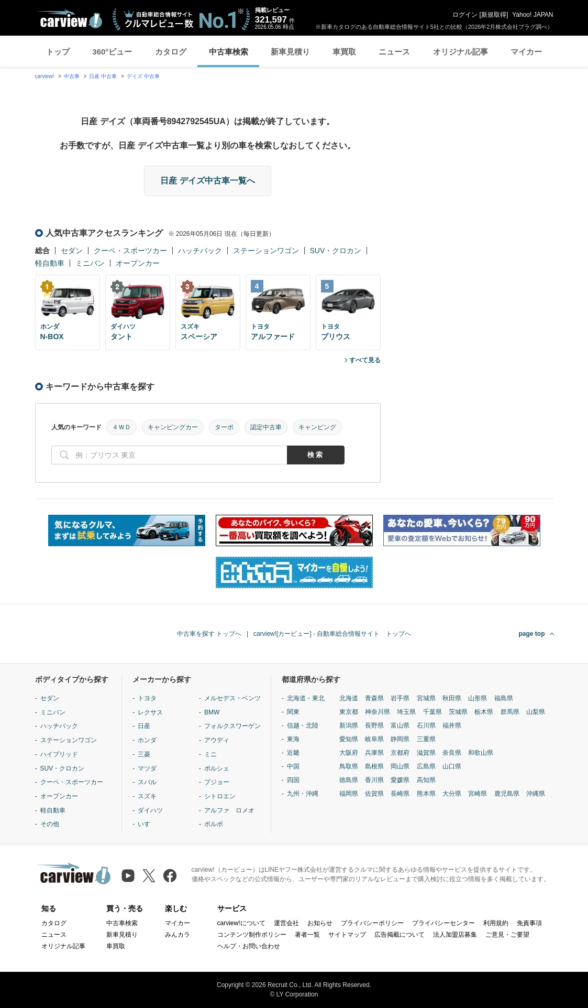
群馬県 (510, 712)
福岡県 (348, 793)
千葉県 (432, 712)
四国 (293, 780)
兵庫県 (374, 752)
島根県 (374, 766)
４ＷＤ (121, 427)
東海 (293, 739)
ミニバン (90, 263)
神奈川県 (377, 712)
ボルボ (213, 824)
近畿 (293, 752)
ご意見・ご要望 (507, 934)
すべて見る (365, 360)
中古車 (72, 76)
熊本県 (426, 793)
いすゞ (147, 824)
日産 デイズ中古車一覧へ (207, 180)
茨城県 (458, 712)
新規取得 (493, 14)
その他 (49, 824)
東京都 (348, 712)
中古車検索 (228, 51)
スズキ (147, 796)
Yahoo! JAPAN (532, 14)
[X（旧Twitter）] (149, 875)
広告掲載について (399, 934)
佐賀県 (374, 793)
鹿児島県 (506, 793)
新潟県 (348, 725)
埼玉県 (406, 712)
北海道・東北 (306, 698)
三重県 (426, 739)
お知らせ (319, 923)
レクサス (150, 712)
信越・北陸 (302, 725)
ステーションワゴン (266, 250)
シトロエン (220, 796)
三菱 (144, 754)
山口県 (451, 766)
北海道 (348, 698)
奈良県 (451, 752)
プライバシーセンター (443, 923)
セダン (72, 250)
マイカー (526, 51)
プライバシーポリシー (372, 923)
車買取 (344, 51)
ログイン (465, 14)
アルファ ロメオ (229, 810)
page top (532, 634)
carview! (44, 76)
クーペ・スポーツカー (130, 250)
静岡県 (400, 739)
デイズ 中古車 (143, 76)
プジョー (216, 782)
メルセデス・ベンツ (232, 698)
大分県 (451, 793)
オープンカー (138, 263)
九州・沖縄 (302, 793)
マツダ (147, 768)
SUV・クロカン (336, 250)
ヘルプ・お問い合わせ (248, 946)
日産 (144, 726)
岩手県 (400, 698)
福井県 (451, 725)
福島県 (503, 698)
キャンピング (317, 427)
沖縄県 (535, 793)
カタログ (170, 51)
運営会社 (286, 923)
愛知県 (348, 739)
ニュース (394, 51)
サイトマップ (347, 934)
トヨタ (147, 698)
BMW (211, 712)
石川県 (426, 725)
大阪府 (348, 752)
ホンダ (147, 740)
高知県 (426, 780)
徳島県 (348, 780)
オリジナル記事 (460, 51)
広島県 (426, 766)
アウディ (216, 740)
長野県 (374, 725)
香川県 (374, 780)
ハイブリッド (59, 754)
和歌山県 (480, 752)
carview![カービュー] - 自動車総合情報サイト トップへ (332, 634)
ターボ (224, 427)
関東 (293, 712)
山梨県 (535, 712)
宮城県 (426, 698)
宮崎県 (477, 793)
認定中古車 (266, 427)
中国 (293, 766)
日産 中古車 (103, 76)
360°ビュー (112, 51)
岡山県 (400, 766)
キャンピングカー (173, 427)
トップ (58, 51)
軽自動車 (49, 263)
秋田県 (451, 698)
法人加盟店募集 (455, 934)
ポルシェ (216, 768)
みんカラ (177, 934)
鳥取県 (348, 766)
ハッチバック (200, 250)
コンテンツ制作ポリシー (251, 934)
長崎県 (400, 793)
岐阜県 (374, 739)
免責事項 (529, 923)
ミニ (210, 754)
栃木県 (483, 712)
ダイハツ (150, 810)
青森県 (374, 698)
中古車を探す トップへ (209, 634)
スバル (147, 782)
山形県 (477, 698)
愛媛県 (400, 780)
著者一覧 (307, 934)
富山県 (400, 725)
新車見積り (290, 51)
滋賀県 (426, 752)
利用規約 (495, 923)
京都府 (400, 752)
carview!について (241, 923)
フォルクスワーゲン (232, 726)
